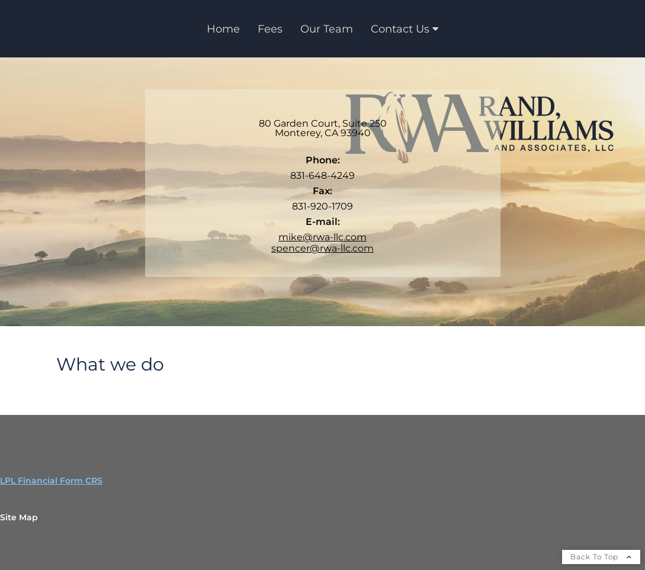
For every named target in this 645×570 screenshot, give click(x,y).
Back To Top (601, 556)
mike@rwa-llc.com (322, 237)
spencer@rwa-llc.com (322, 248)
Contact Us (400, 29)
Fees (270, 29)
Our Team (326, 29)
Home (223, 29)
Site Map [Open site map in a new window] (19, 517)
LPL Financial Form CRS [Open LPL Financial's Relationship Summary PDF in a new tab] (51, 480)
